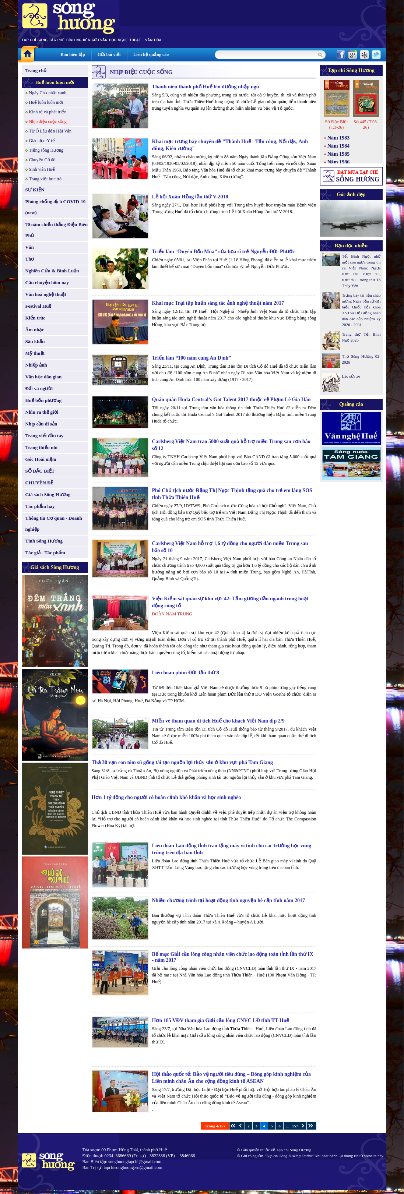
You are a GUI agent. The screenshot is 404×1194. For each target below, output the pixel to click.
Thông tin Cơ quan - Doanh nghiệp (53, 523)
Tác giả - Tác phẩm (45, 552)
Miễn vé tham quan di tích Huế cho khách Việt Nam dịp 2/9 (218, 721)
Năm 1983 (338, 138)
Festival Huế (38, 306)
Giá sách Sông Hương (48, 494)
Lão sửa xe (351, 376)
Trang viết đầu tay (44, 435)
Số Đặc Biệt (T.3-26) (336, 124)
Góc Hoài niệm (40, 459)
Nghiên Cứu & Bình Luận (52, 270)
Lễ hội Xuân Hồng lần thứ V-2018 (190, 196)
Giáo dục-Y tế (42, 140)
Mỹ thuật (35, 353)
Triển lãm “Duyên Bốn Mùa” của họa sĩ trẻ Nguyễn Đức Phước (223, 251)
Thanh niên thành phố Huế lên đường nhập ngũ (205, 86)
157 (295, 1126)
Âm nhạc (34, 329)
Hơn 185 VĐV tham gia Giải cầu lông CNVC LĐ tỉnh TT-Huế (220, 1020)
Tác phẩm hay (40, 506)
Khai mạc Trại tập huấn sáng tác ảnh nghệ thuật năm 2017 (218, 303)
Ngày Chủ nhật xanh (48, 92)
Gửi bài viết (109, 54)
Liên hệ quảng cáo (151, 54)
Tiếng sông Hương (46, 150)
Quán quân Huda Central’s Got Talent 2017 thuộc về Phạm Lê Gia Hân (231, 399)
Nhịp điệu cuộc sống (48, 121)
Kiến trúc (35, 318)
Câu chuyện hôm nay (47, 282)
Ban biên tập (73, 54)
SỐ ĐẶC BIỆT (40, 471)
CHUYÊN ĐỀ (39, 482)
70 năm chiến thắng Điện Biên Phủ (56, 230)
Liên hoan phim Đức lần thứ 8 (185, 672)
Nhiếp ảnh (36, 365)
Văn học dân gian (43, 376)
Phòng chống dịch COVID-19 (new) (55, 207)
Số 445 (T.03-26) (366, 124)
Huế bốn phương (43, 400)
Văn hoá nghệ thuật (45, 294)
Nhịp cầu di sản (41, 424)
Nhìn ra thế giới (42, 412)
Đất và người (39, 388)
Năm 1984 (338, 146)
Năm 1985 (338, 154)
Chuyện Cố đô (42, 159)
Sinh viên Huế (42, 169)
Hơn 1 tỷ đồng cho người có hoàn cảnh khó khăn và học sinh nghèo (166, 797)
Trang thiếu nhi (41, 447)
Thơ (29, 259)
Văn (29, 247)
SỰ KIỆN (35, 189)
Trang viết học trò (45, 178)
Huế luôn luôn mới (54, 82)
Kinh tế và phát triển (48, 111)
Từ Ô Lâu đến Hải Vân (50, 131)
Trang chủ (36, 70)
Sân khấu (35, 341)
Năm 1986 (338, 162)
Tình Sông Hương (44, 541)
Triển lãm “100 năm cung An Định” (191, 358)
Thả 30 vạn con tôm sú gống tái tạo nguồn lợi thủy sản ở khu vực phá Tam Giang (182, 762)
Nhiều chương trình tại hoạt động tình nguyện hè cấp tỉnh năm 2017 (228, 900)
